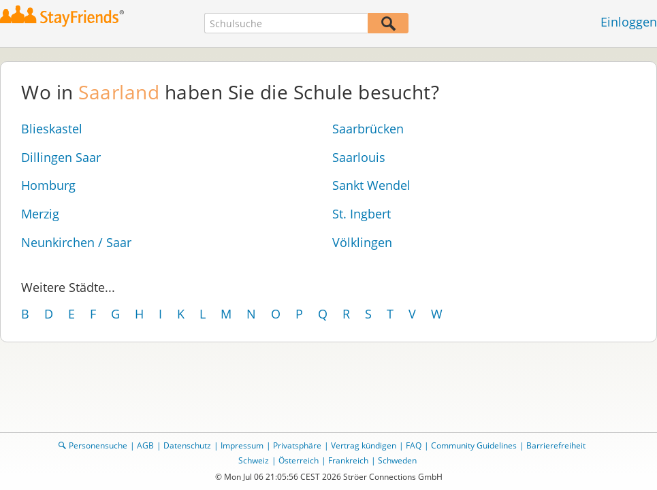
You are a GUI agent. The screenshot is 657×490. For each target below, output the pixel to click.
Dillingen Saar (61, 157)
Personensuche (98, 445)
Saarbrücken (368, 128)
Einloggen (628, 22)
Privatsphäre (297, 445)
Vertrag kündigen (363, 445)
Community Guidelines (474, 445)
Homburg (48, 185)
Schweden (397, 460)
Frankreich (348, 460)
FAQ (413, 445)
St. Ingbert (361, 214)
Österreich (298, 460)
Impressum (242, 445)
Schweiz (253, 460)
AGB (145, 445)
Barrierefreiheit (556, 445)
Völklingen (362, 242)
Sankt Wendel (371, 185)
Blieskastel (51, 128)
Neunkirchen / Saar (76, 242)
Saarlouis (358, 157)
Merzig (40, 214)
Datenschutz (187, 445)
